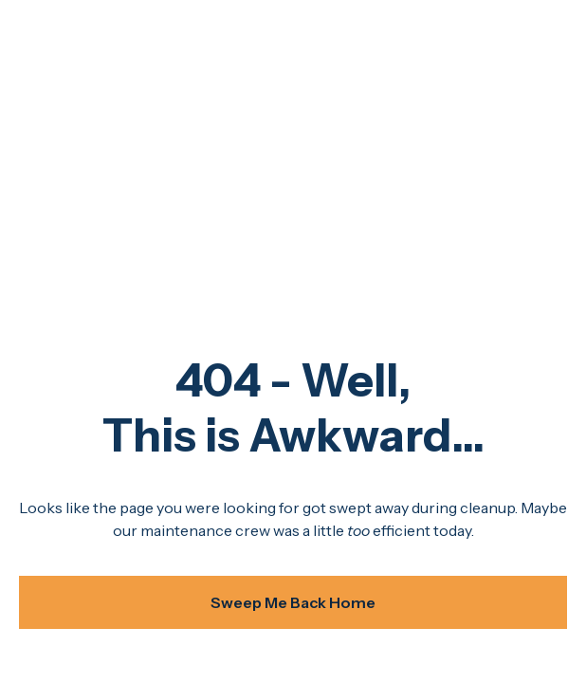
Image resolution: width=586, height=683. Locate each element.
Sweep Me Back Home (293, 602)
